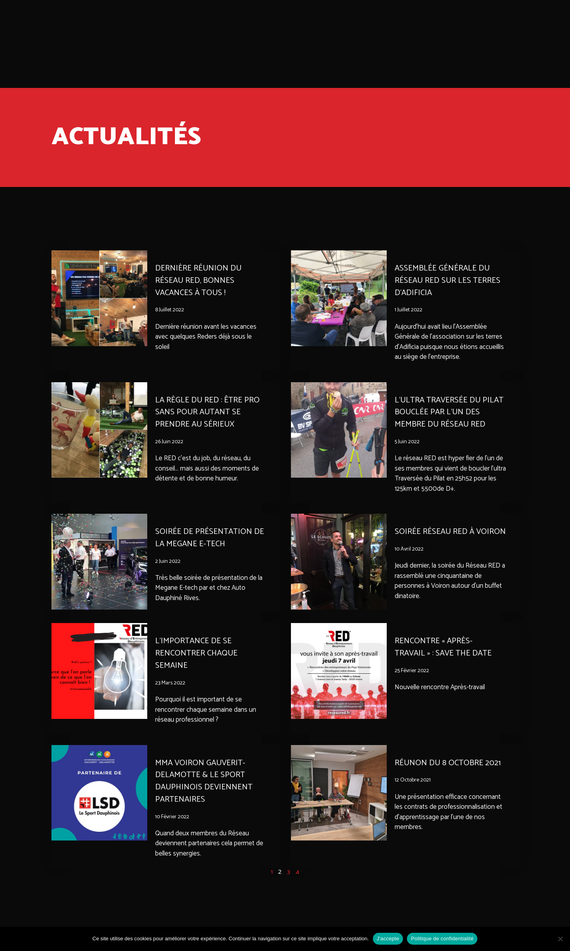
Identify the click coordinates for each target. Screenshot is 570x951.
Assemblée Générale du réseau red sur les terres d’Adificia (449, 280)
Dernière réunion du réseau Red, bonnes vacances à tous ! (200, 280)
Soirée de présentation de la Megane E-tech (205, 537)
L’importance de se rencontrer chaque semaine (198, 663)
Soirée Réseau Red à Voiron (436, 537)
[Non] (560, 939)
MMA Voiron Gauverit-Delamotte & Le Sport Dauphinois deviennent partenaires (205, 791)
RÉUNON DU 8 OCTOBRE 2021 (451, 773)
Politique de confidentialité (442, 938)
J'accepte (388, 938)
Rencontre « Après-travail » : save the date (445, 657)
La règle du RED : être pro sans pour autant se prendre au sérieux (209, 412)
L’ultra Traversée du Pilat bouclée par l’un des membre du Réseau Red (450, 412)
